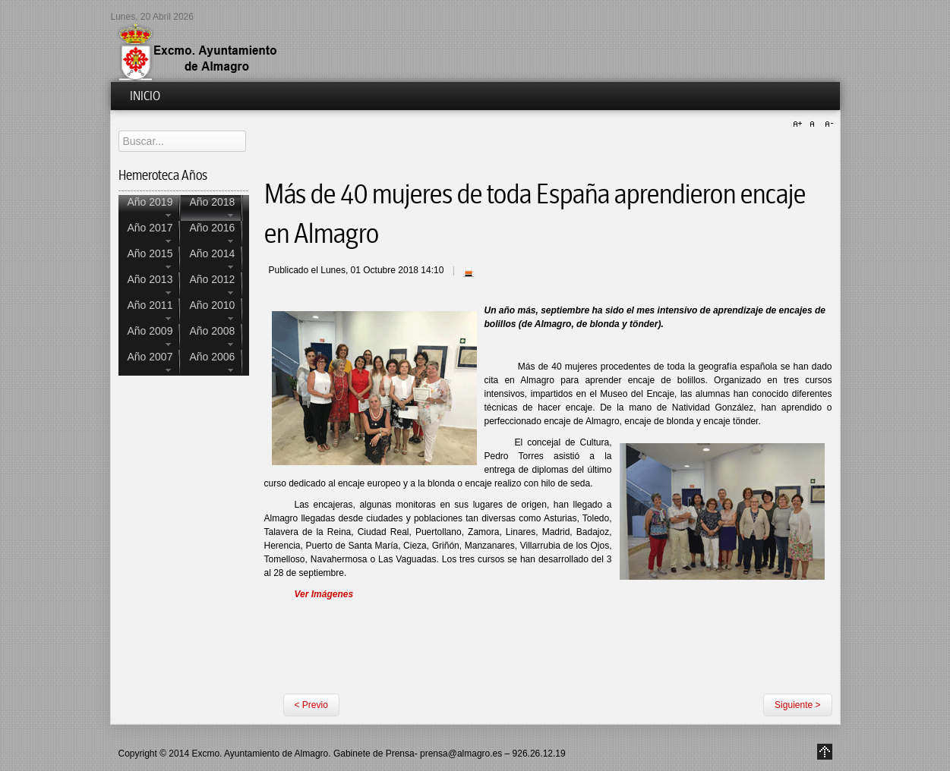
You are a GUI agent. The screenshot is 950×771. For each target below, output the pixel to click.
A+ (799, 124)
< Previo (311, 705)
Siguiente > (797, 705)
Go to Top (824, 752)
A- (827, 124)
